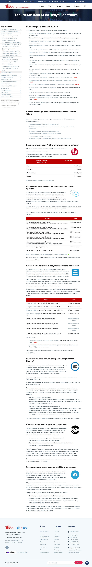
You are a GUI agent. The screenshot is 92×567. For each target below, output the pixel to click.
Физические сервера (33, 314)
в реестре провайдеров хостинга (14, 540)
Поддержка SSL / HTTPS (35, 49)
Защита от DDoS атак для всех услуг (39, 102)
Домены (42, 542)
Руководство (57, 550)
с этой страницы (43, 461)
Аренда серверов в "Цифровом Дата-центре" (41, 73)
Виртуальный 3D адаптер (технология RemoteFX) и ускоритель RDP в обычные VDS (51, 84)
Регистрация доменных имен (37, 55)
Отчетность (57, 542)
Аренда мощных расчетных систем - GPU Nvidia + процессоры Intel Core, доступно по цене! (53, 80)
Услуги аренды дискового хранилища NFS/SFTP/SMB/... (44, 97)
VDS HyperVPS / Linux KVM (38, 269)
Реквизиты (57, 536)
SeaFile (43, 92)
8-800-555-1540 (75, 542)
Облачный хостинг (34, 38)
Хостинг (42, 6)
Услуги (69, 6)
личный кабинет (80, 1)
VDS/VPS (51, 6)
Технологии (43, 544)
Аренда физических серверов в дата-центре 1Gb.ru (42, 87)
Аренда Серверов (44, 536)
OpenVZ (50, 269)
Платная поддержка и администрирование (40, 136)
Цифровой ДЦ (31, 303)
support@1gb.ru (29, 1)
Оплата (56, 534)
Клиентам (78, 6)
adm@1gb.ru (69, 487)
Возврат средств (58, 552)
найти (78, 562)
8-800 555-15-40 (41, 1)
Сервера (60, 6)
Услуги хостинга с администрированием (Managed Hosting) (45, 133)
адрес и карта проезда (74, 552)
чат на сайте (74, 537)
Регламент (57, 544)
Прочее (42, 550)
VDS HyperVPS (33, 60)
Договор (56, 539)
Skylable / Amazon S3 (46, 95)
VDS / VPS (43, 534)
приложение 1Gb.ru (22, 552)
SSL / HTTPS (43, 547)
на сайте (55, 1)
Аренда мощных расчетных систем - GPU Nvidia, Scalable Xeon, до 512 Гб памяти (50, 77)
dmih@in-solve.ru (30, 487)
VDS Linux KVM (33, 64)
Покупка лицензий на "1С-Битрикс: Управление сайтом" (44, 124)
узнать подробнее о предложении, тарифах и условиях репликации (46, 254)
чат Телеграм (74, 539)
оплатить (8, 1)
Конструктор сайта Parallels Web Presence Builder (42, 41)
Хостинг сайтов (44, 531)
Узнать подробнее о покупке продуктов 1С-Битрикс (40, 180)
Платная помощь (44, 552)
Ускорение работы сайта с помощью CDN (40, 45)
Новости (56, 531)
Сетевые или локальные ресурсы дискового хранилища (44, 131)
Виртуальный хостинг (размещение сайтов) (41, 33)
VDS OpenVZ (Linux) (34, 69)
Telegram (63, 1)
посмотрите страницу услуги (41, 418)
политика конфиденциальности (13, 542)
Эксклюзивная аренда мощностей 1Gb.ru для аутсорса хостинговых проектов (50, 138)
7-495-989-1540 (75, 544)
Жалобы (56, 547)
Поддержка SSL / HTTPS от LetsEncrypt (39, 52)
